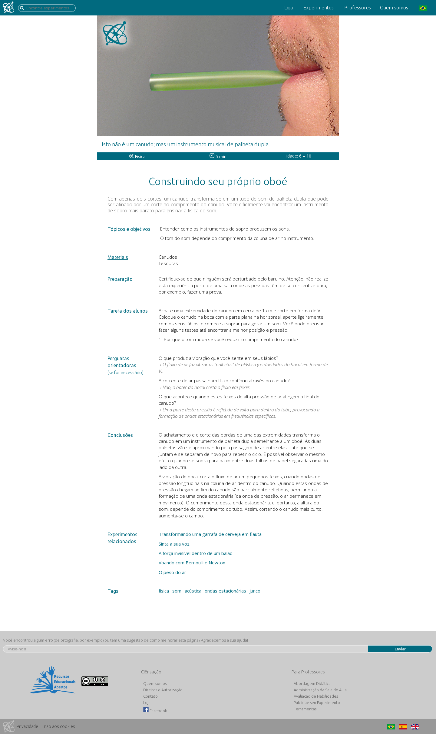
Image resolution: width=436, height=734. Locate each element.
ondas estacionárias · (226, 591)
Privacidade (27, 726)
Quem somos (394, 7)
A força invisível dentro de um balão (196, 553)
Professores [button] (357, 7)
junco (254, 591)
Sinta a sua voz (174, 544)
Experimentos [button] (318, 7)
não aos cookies (59, 726)
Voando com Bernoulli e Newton (192, 563)
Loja (288, 7)
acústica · (194, 591)
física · (165, 591)
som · (177, 591)
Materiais (117, 257)
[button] (422, 7)
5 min (218, 156)
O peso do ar (172, 572)
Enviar (400, 649)
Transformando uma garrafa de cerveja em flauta (210, 534)
